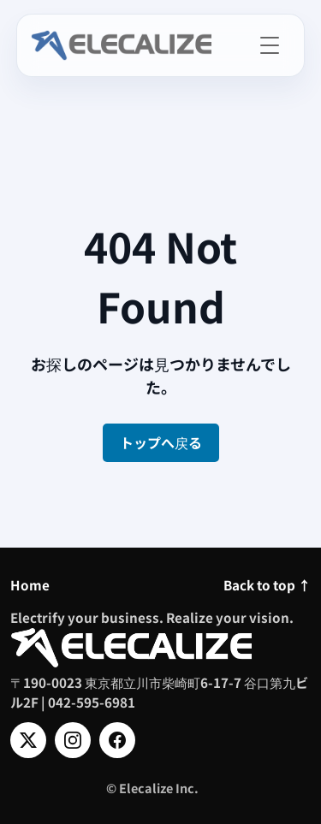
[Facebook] (117, 740)
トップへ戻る (161, 442)
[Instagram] (73, 740)
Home (30, 584)
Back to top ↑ (267, 584)
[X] (28, 740)
